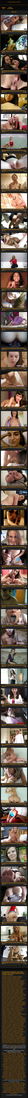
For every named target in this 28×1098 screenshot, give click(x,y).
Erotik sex (13, 1054)
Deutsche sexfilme (16, 1062)
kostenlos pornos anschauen (13, 1004)
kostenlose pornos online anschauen (16, 1022)
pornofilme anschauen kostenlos (15, 1030)
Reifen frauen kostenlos (19, 1069)
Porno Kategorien (10, 8)
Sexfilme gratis (13, 1093)
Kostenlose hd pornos (20, 1064)
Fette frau (4, 1053)
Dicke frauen (22, 1061)
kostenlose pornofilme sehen (13, 1018)
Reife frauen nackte (19, 1057)
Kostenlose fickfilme (7, 1058)
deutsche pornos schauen (16, 987)
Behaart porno (12, 1074)
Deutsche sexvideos (9, 1078)
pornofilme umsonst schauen (18, 1041)
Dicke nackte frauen (20, 1066)
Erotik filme (12, 1082)
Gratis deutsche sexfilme (18, 1068)
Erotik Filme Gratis (7, 1061)
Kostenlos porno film (16, 1070)
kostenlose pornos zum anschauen (10, 1023)
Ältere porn (5, 1074)
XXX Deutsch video (15, 1084)
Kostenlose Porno (20, 1082)
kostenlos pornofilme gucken (8, 1003)
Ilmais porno (20, 1053)
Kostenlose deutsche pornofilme (16, 1060)
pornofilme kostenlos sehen (13, 1040)
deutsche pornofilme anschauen (9, 976)
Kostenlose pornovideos (8, 1066)
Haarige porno (20, 1055)
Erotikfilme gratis (8, 1068)
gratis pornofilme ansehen (14, 991)
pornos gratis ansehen (19, 1042)
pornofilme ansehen (6, 1031)
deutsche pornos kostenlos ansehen (10, 984)
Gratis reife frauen (21, 1077)
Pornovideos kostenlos (8, 1069)
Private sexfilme (21, 1092)
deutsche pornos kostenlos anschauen (15, 983)
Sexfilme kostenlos (12, 1053)
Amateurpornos (21, 1073)
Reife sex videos (21, 1072)
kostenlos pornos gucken (16, 1006)
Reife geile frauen (19, 1078)
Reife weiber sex (12, 1077)
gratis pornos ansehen (7, 995)
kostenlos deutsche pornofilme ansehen (11, 998)
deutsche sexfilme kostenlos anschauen (11, 988)
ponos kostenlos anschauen (16, 1027)
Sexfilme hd (19, 1074)
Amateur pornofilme (12, 1092)
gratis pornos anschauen (19, 994)
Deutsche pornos (13, 1072)
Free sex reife (7, 1070)
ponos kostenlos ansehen (8, 1029)
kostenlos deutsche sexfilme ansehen (16, 1002)
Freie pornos (11, 1064)
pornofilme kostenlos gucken (8, 1037)
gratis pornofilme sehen (7, 994)
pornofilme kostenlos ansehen (15, 1035)
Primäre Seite (3, 8)
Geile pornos (11, 1076)
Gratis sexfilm (20, 1054)
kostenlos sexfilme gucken (17, 1010)
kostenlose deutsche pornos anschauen (11, 1011)
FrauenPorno (15, 1061)
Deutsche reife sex (18, 1087)
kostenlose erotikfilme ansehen (9, 1013)
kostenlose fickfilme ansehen (18, 1014)
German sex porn (6, 1084)
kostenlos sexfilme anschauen (12, 1008)
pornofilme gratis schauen (12, 1034)
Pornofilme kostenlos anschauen (14, 2)
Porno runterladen (13, 1085)
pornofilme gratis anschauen (18, 1031)
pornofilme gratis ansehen (8, 1033)
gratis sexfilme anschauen (17, 996)
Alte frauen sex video (8, 1065)
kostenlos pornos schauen (8, 1007)
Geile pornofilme (16, 1058)
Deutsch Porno (7, 1062)
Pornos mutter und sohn (9, 1057)
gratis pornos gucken (18, 995)
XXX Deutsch (6, 1082)
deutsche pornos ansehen (14, 980)
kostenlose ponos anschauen (9, 1015)
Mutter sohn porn (13, 1055)
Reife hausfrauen (8, 1089)
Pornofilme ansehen (7, 1073)
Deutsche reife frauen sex (19, 1065)
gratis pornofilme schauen (17, 992)
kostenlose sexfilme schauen (13, 1026)
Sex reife (15, 1073)
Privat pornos (10, 1087)
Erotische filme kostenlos (14, 1091)
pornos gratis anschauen (8, 1042)
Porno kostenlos (19, 1076)
